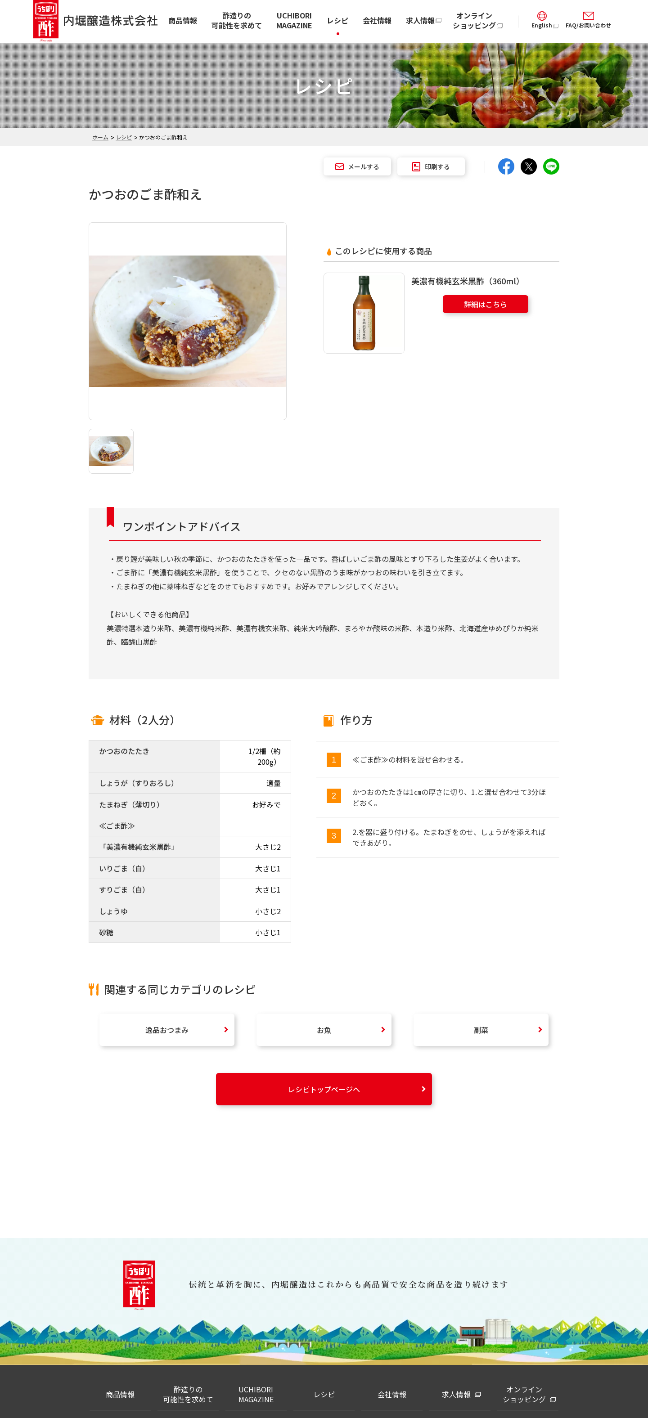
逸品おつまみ (167, 1029)
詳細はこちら (485, 304)
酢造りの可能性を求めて (237, 20)
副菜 (481, 1029)
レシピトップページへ (324, 1089)
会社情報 (377, 20)
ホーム (100, 137)
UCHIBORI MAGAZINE (294, 20)
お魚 (324, 1029)
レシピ (337, 20)
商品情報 (182, 20)
